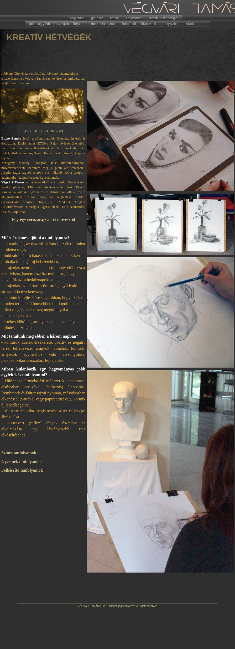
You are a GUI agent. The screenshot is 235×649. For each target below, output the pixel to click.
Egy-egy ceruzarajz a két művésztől (43, 219)
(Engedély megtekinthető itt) (43, 131)
